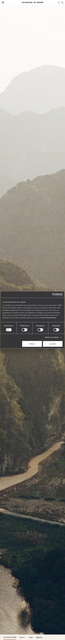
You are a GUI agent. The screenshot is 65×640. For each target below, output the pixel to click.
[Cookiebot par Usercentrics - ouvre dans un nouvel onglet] (54, 294)
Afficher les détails (52, 337)
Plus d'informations (48, 318)
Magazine (39, 637)
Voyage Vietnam (9, 637)
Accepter (52, 344)
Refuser (32, 344)
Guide (31, 637)
